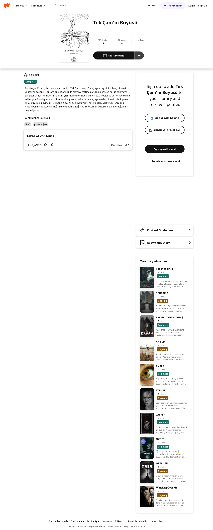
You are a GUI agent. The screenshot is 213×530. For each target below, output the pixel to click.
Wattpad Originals (58, 521)
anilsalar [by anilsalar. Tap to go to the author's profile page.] (34, 75)
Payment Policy (97, 526)
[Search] (56, 5)
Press (162, 521)
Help (125, 526)
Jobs (153, 521)
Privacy (82, 526)
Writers (118, 521)
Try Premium (172, 5)
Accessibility (114, 526)
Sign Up (202, 5)
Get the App (93, 521)
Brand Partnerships (138, 521)
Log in (192, 5)
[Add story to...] (139, 55)
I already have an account (165, 161)
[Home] (7, 5)
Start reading (113, 56)
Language (107, 521)
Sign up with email (165, 149)
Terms (72, 526)
